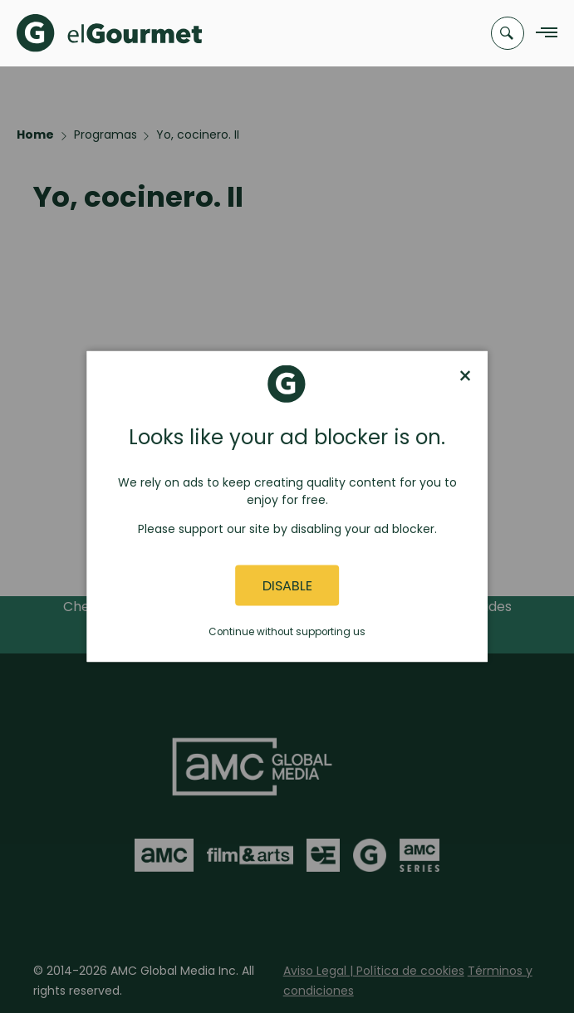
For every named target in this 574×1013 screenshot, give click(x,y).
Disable (287, 585)
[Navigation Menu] (542, 33)
